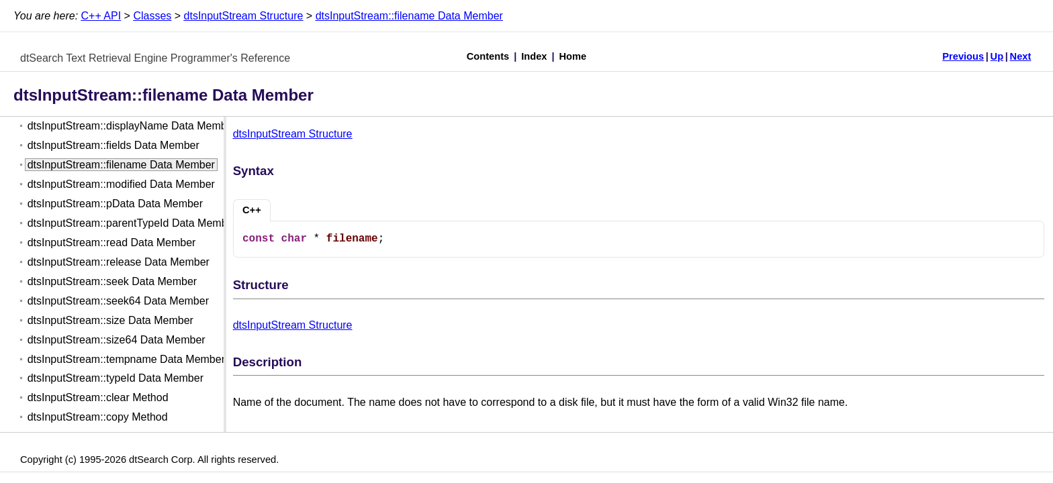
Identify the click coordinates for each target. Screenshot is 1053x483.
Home (573, 56)
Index (534, 56)
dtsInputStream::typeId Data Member (115, 378)
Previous (963, 56)
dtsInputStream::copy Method (98, 417)
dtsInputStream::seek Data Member (112, 281)
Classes (152, 15)
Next (1021, 56)
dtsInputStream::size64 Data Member (116, 339)
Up (997, 56)
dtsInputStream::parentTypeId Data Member (132, 223)
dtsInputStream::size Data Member (110, 320)
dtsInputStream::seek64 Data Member (118, 301)
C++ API (101, 15)
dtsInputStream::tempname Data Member (126, 359)
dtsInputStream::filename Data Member (409, 15)
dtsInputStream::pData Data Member (115, 203)
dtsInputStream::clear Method (98, 397)
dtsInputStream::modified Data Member (121, 184)
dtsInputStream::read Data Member (112, 242)
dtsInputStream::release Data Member (119, 262)
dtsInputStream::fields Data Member (113, 145)
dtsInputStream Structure (244, 15)
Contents (488, 56)
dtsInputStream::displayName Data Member (132, 125)
